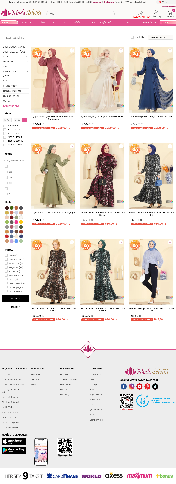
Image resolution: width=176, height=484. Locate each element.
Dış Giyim (94, 384)
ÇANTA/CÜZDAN (148, 22)
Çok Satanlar (96, 409)
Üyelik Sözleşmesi (10, 407)
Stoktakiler (138, 37)
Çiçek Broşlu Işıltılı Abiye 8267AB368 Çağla (53, 212)
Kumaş (9, 249)
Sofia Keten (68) (15, 283)
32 (8, 194)
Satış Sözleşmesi (10, 412)
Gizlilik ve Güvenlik (10, 402)
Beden (8, 154)
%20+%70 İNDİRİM (26, 22)
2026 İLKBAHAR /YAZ (14, 51)
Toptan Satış (8, 374)
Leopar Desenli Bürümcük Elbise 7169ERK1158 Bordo (102, 214)
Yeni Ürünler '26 (97, 374)
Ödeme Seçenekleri (11, 379)
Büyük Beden (96, 394)
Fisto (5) (11, 255)
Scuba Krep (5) (14, 275)
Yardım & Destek (10, 427)
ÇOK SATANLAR (11, 95)
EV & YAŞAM (130, 22)
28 (8, 172)
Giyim (93, 379)
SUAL (119, 22)
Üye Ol (63, 389)
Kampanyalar (97, 419)
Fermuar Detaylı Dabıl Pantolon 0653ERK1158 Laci (151, 309)
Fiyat (8, 113)
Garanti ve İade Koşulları (14, 384)
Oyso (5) (11, 279)
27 (8, 166)
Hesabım (64, 374)
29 (8, 177)
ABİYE (53, 22)
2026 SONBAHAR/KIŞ (14, 46)
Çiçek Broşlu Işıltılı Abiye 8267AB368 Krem (102, 116)
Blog (92, 414)
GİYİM (42, 22)
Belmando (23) (14, 259)
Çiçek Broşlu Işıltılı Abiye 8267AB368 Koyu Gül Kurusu (53, 118)
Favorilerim (65, 384)
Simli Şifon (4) (14, 263)
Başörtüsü (95, 399)
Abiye (92, 389)
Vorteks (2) (12, 271)
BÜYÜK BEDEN (77, 22)
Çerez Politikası (9, 417)
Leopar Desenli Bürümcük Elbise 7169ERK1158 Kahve (53, 309)
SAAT (92, 22)
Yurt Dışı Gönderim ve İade (12, 390)
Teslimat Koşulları (10, 397)
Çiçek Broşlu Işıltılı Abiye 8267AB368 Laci (151, 116)
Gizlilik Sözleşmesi (10, 422)
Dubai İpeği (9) (14, 287)
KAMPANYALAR (11, 105)
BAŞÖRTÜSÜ (105, 22)
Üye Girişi (64, 394)
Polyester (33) (14, 267)
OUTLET (7, 100)
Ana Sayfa (36, 374)
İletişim (34, 384)
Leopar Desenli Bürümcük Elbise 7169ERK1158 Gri (151, 214)
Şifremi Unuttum (68, 379)
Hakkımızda (37, 379)
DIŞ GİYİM (64, 22)
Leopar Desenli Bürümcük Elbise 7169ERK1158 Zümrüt (102, 309)
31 (8, 188)
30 (8, 183)
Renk (8, 202)
